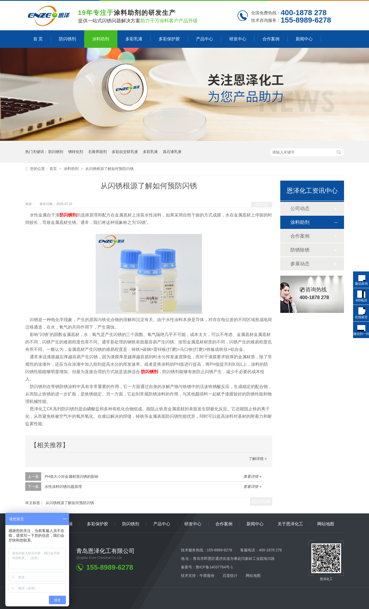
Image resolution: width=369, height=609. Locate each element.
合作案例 (270, 39)
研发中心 (237, 39)
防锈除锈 (299, 250)
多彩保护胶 (169, 39)
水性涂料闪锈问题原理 (63, 486)
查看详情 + (252, 476)
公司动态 (299, 208)
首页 (53, 169)
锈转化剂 (75, 152)
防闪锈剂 (67, 39)
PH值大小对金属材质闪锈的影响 (71, 476)
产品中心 (204, 39)
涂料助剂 (100, 39)
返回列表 (261, 204)
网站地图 (325, 524)
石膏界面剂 (97, 152)
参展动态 (299, 263)
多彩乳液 (133, 39)
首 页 (38, 39)
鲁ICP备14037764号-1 (214, 567)
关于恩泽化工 (290, 524)
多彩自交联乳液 (125, 152)
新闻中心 (304, 39)
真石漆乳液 (172, 152)
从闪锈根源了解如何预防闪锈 (109, 169)
